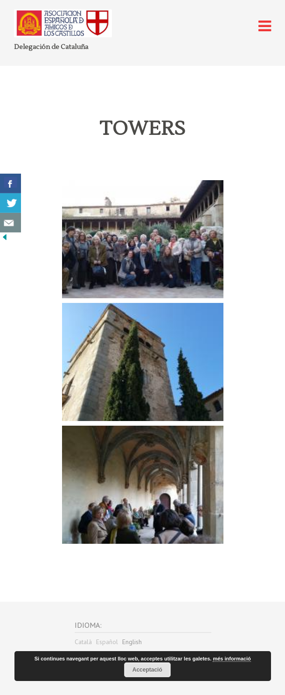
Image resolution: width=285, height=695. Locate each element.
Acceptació (147, 670)
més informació (231, 658)
